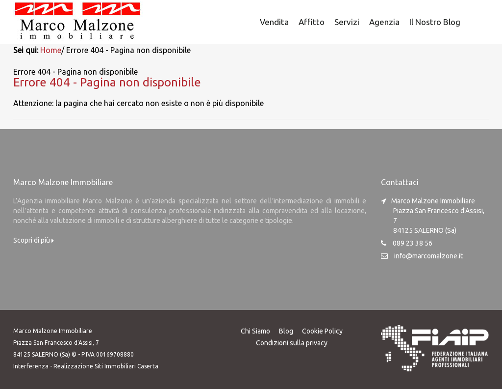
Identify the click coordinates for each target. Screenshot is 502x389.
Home (50, 50)
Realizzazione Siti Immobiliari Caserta (105, 365)
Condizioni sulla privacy (291, 342)
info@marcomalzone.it (428, 255)
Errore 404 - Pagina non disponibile (107, 81)
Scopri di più (33, 240)
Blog (286, 330)
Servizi (346, 22)
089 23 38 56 (412, 243)
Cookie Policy (322, 330)
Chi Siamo (255, 330)
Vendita (274, 22)
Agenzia (384, 22)
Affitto (312, 22)
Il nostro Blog (434, 22)
